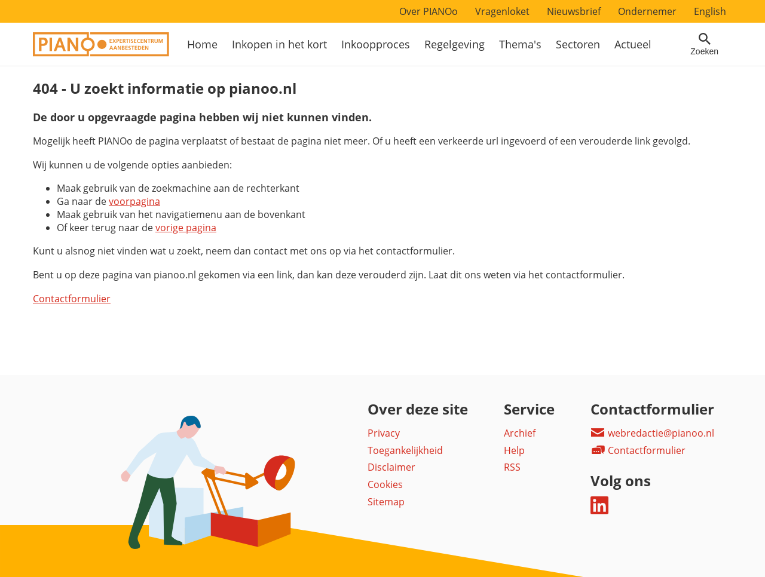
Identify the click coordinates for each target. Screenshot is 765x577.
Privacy (384, 433)
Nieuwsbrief (574, 11)
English (710, 11)
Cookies (385, 484)
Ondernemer (647, 11)
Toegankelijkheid (405, 450)
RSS (512, 467)
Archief (520, 433)
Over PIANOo (428, 11)
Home (202, 44)
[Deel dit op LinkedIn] (599, 510)
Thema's (520, 44)
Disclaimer (391, 467)
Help (514, 450)
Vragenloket (502, 11)
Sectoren (578, 44)
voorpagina (134, 201)
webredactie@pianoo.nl (652, 433)
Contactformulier (72, 298)
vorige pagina (185, 227)
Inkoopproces (375, 44)
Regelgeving (454, 44)
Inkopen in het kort (279, 44)
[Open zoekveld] (704, 44)
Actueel (632, 44)
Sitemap (386, 501)
